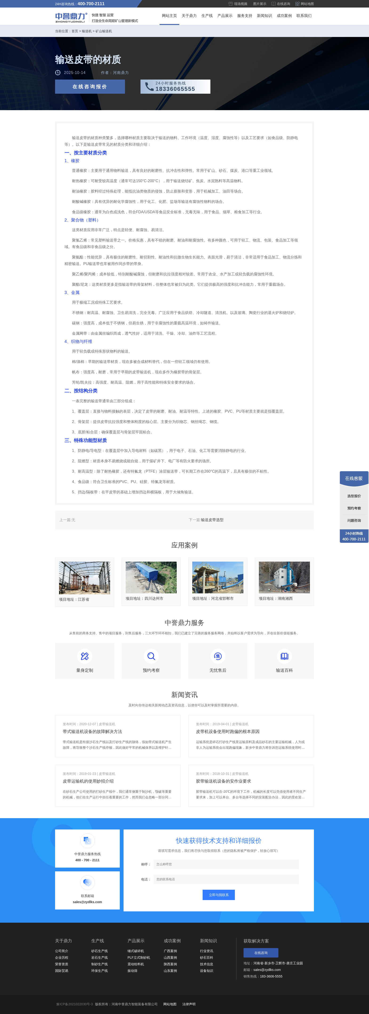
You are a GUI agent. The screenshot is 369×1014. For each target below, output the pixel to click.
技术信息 (206, 964)
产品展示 (225, 16)
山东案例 (170, 971)
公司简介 (61, 951)
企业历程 (61, 957)
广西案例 (170, 951)
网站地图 (307, 4)
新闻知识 (264, 16)
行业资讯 (206, 951)
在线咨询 (283, 4)
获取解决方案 (256, 941)
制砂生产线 (99, 964)
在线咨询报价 (90, 86)
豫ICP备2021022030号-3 (74, 1004)
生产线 (207, 16)
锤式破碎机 (136, 951)
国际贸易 (61, 971)
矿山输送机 (104, 31)
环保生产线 (99, 971)
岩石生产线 (99, 957)
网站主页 (169, 16)
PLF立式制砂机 (139, 957)
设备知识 (206, 971)
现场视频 (240, 4)
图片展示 (259, 4)
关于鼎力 (189, 16)
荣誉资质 (61, 964)
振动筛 (132, 971)
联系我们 (304, 16)
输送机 (87, 31)
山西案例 (170, 957)
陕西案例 (170, 964)
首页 (75, 31)
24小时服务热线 (183, 86)
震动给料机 (136, 964)
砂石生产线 (99, 951)
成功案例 (284, 16)
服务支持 (244, 16)
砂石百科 (206, 957)
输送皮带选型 (212, 520)
